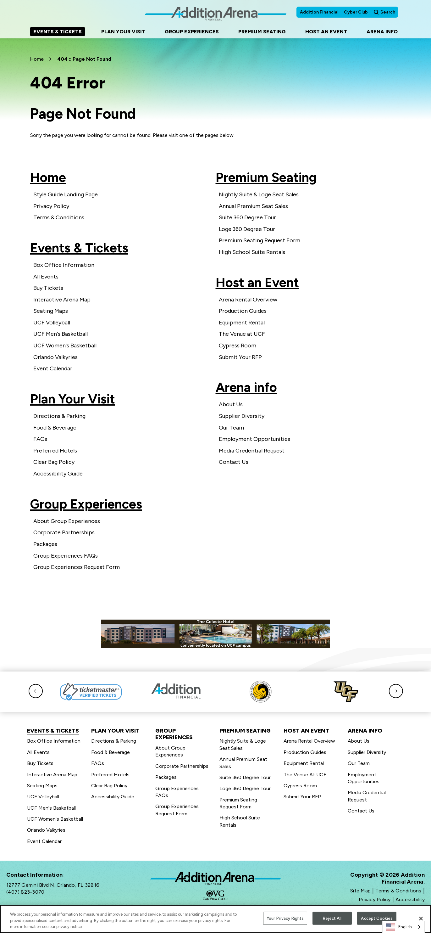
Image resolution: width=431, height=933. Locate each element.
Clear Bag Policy (54, 461)
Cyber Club (356, 12)
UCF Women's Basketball (65, 345)
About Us (231, 404)
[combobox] (403, 927)
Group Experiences (86, 504)
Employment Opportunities (254, 439)
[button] (36, 691)
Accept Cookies (377, 919)
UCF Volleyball (51, 322)
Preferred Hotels (55, 450)
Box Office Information (63, 264)
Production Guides (243, 310)
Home (37, 59)
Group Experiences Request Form (76, 567)
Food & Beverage (54, 427)
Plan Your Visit (72, 399)
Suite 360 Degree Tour (247, 217)
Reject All (332, 919)
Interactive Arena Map (62, 299)
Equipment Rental (242, 322)
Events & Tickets (79, 248)
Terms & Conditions (58, 217)
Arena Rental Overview (248, 299)
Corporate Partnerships (64, 532)
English (399, 927)
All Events (45, 276)
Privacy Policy (51, 206)
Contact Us (233, 461)
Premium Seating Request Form (259, 240)
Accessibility (410, 899)
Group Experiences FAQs (65, 555)
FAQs (40, 439)
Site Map (360, 891)
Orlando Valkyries (55, 357)
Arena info (246, 387)
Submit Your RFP (240, 357)
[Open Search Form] (384, 12)
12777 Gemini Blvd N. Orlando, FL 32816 (52, 885)
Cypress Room (237, 345)
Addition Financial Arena (216, 878)
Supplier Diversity (241, 416)
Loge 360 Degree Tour (247, 229)
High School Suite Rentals (252, 252)
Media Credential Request (252, 450)
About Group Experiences (66, 521)
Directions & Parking (59, 416)
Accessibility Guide (58, 473)
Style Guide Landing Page (65, 194)
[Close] (421, 919)
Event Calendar (52, 368)
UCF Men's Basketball (60, 333)
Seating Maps (50, 310)
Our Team (231, 427)
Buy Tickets (48, 287)
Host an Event (257, 282)
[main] (215, 310)
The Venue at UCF (242, 333)
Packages (45, 544)
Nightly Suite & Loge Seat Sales (259, 194)
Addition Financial (319, 12)
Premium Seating (266, 177)
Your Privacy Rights (285, 919)
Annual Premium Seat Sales (253, 206)
